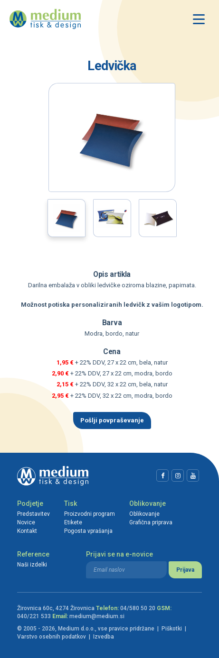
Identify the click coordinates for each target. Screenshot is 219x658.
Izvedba (103, 636)
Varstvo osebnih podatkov (51, 636)
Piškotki (172, 628)
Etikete (73, 522)
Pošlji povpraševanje (112, 420)
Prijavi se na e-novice (119, 554)
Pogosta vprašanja (88, 531)
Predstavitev (33, 514)
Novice (26, 522)
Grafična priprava (150, 522)
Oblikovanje (147, 503)
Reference (33, 554)
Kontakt (27, 531)
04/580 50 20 (137, 608)
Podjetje (30, 503)
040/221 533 (34, 616)
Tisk (70, 503)
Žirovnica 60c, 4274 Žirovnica (56, 608)
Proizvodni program (89, 514)
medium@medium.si (96, 616)
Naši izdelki (32, 564)
